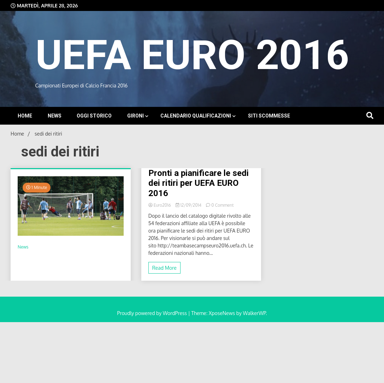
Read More (164, 268)
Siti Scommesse (269, 116)
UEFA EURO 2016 (192, 55)
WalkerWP (254, 313)
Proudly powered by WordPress (152, 313)
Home (25, 116)
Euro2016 (160, 205)
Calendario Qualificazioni (195, 116)
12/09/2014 (189, 205)
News (54, 116)
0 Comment (222, 205)
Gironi (135, 116)
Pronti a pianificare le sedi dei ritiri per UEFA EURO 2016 (198, 183)
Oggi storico (94, 116)
